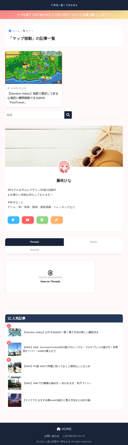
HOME (64, 429)
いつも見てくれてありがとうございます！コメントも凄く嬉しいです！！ (64, 14)
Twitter (93, 242)
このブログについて (73, 436)
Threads (34, 242)
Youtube (34, 249)
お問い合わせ (51, 436)
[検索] (68, 115)
